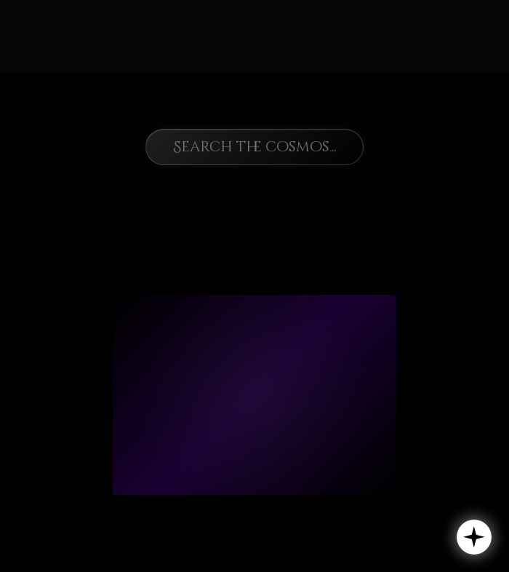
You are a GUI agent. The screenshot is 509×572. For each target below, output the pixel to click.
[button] (474, 537)
